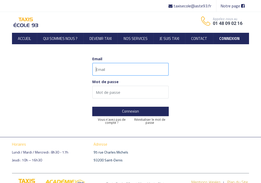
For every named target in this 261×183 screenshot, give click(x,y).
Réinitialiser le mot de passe (149, 121)
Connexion (130, 111)
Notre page (232, 6)
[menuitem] (24, 38)
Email (97, 59)
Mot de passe (105, 82)
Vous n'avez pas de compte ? (112, 121)
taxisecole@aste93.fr (190, 6)
